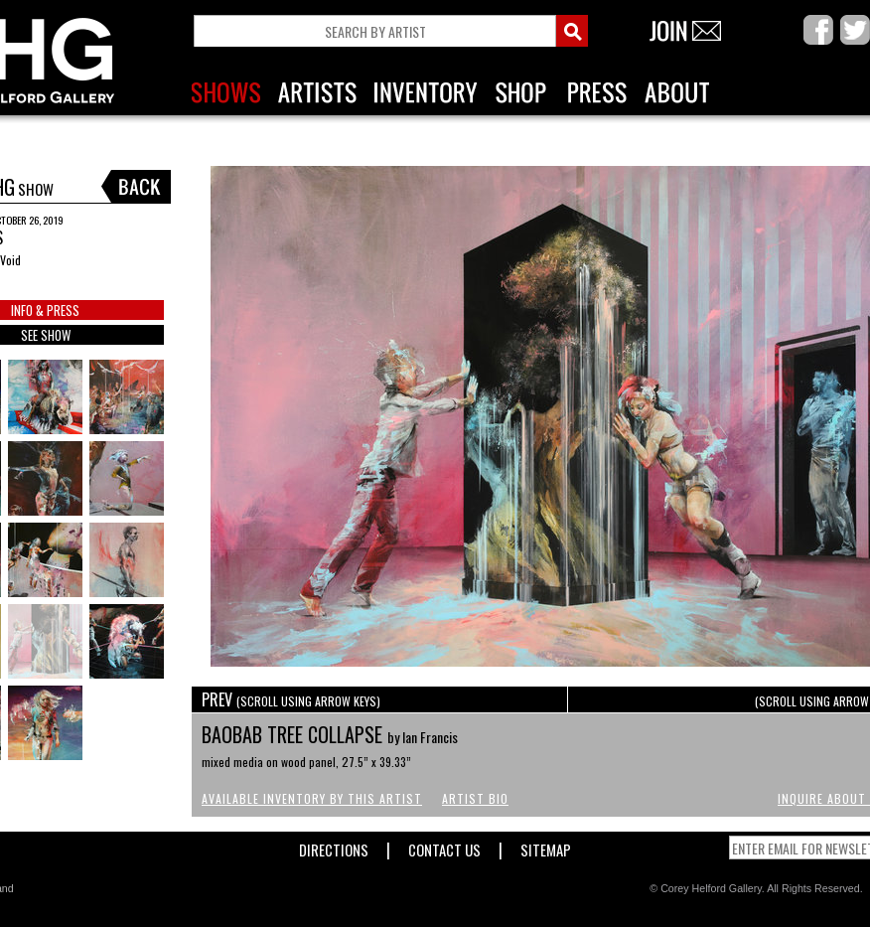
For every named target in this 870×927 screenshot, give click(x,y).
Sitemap (545, 846)
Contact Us (444, 846)
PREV (291, 699)
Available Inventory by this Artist (312, 798)
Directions (333, 846)
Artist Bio (475, 798)
